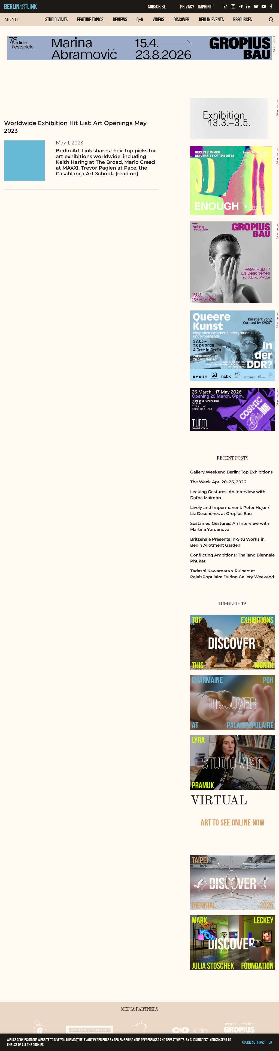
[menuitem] (56, 22)
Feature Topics (90, 19)
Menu (11, 19)
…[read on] (125, 174)
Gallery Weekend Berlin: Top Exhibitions (231, 472)
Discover (181, 19)
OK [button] (270, 1042)
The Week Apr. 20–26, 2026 (218, 481)
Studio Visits (56, 19)
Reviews (120, 19)
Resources (242, 19)
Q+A (140, 19)
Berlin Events (211, 19)
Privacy (187, 7)
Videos (158, 19)
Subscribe (157, 7)
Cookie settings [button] (253, 1042)
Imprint (205, 7)
